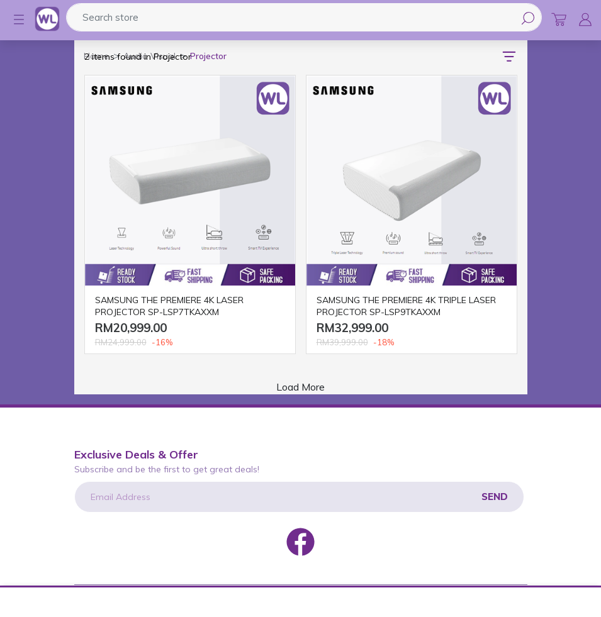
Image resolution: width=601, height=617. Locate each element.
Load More (300, 387)
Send (494, 497)
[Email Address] (299, 497)
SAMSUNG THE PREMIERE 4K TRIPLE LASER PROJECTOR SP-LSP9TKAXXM (406, 306)
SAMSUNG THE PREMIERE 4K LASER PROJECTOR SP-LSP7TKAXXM (169, 306)
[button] (12, 19)
